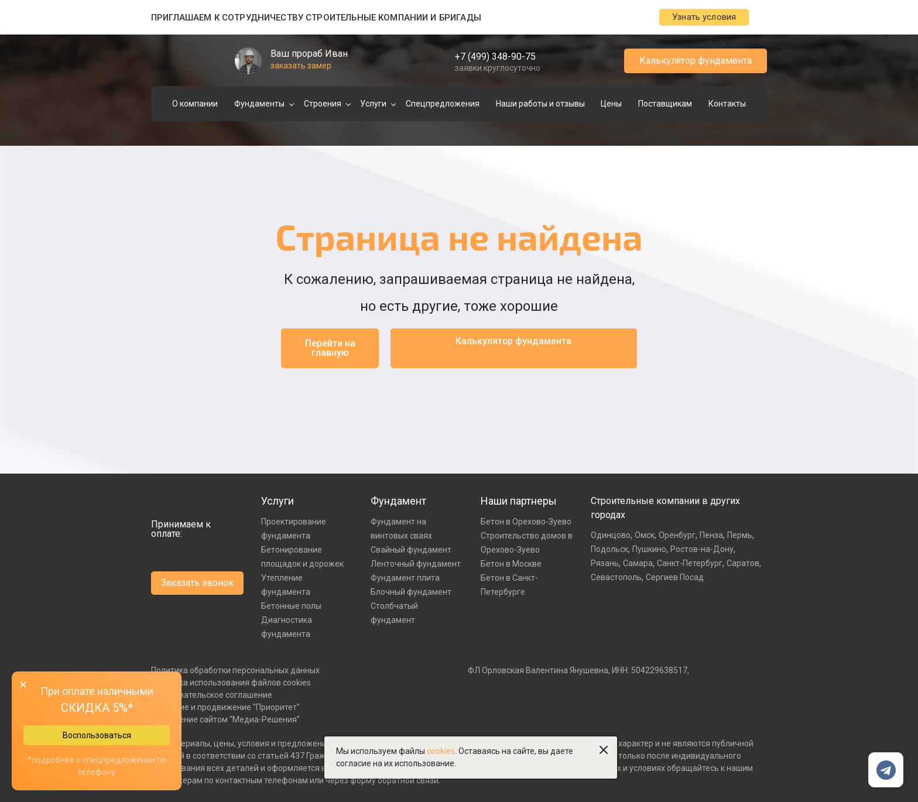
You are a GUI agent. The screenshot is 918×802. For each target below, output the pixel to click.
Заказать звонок (197, 583)
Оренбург (677, 535)
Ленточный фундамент (416, 564)
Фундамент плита (405, 578)
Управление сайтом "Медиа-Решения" (225, 720)
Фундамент (398, 501)
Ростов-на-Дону (702, 549)
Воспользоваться (97, 735)
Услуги (373, 104)
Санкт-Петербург (689, 563)
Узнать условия (696, 17)
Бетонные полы (291, 606)
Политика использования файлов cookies (231, 683)
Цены (611, 104)
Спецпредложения (442, 104)
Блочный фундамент (411, 592)
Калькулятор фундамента (695, 61)
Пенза (711, 535)
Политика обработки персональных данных (235, 671)
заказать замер (300, 66)
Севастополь (616, 577)
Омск (645, 535)
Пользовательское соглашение (211, 695)
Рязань (605, 563)
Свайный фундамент (411, 550)
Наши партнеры (519, 501)
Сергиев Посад (675, 577)
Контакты (727, 104)
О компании (195, 104)
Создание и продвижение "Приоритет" (225, 707)
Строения (322, 104)
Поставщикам (665, 104)
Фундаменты (259, 104)
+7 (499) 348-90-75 (495, 57)
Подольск (609, 549)
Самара (638, 563)
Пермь (739, 535)
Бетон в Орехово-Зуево (526, 522)
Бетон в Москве (511, 564)
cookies (441, 751)
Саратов (743, 563)
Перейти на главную (330, 348)
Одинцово (611, 535)
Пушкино (649, 549)
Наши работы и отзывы (540, 104)
